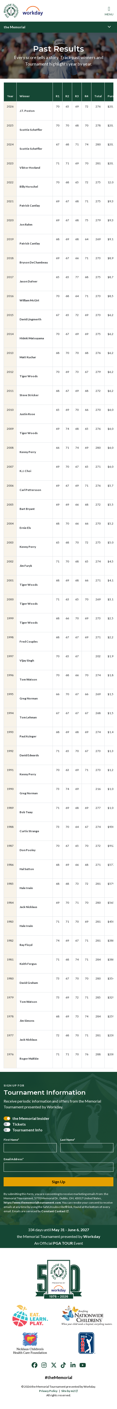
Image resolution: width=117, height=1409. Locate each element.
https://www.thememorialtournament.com (32, 1202)
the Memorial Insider (30, 1118)
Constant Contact (55, 1211)
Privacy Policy (48, 1391)
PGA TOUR (63, 1243)
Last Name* (67, 1139)
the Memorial (14, 27)
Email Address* (14, 1159)
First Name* (11, 1139)
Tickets (19, 1124)
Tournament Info (27, 1130)
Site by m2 (69, 1391)
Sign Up (58, 1181)
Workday (91, 1236)
